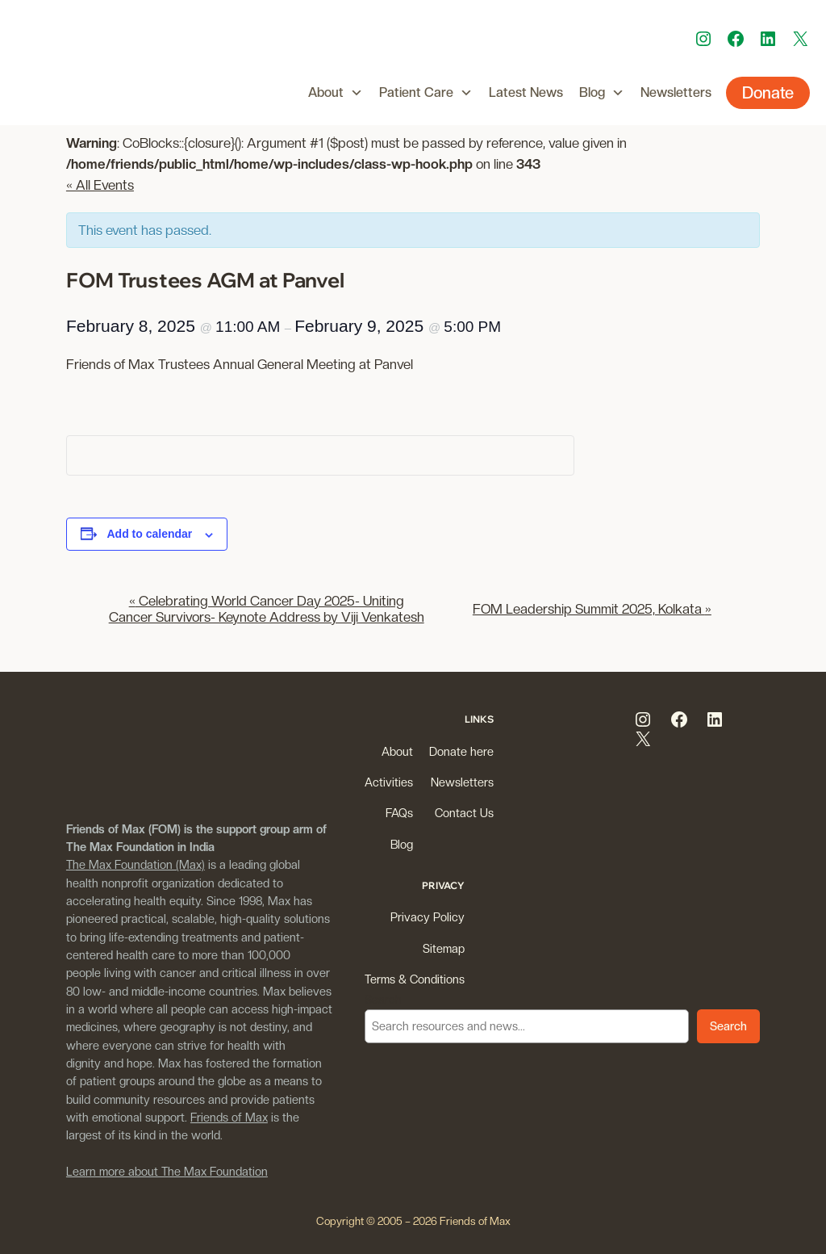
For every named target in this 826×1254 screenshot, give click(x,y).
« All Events (100, 185)
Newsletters (675, 92)
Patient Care (426, 93)
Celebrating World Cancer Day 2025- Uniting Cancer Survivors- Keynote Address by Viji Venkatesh (266, 609)
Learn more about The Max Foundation (167, 1171)
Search (383, 999)
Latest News (526, 92)
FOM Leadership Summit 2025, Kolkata (592, 609)
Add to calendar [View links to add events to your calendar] (150, 533)
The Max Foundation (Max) (135, 864)
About (335, 93)
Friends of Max (229, 1117)
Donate (768, 93)
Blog (601, 93)
